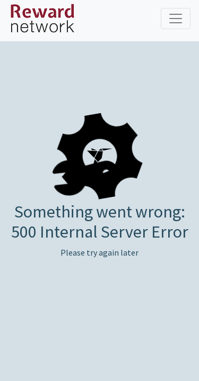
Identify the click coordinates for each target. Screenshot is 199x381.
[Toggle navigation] (176, 18)
